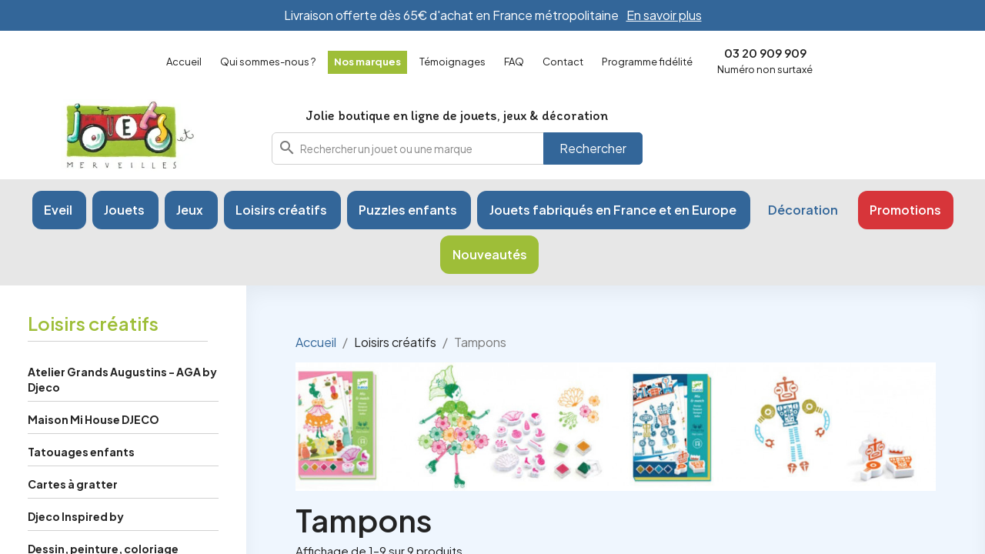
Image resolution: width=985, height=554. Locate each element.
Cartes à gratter (73, 484)
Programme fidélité (647, 61)
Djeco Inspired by (76, 516)
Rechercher (592, 148)
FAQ (514, 61)
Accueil (184, 61)
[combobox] (457, 148)
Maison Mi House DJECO (93, 419)
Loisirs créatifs (93, 323)
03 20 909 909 (765, 52)
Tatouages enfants (81, 452)
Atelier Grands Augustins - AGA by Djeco (122, 379)
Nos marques (367, 61)
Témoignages (452, 61)
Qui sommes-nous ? (268, 61)
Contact (563, 61)
